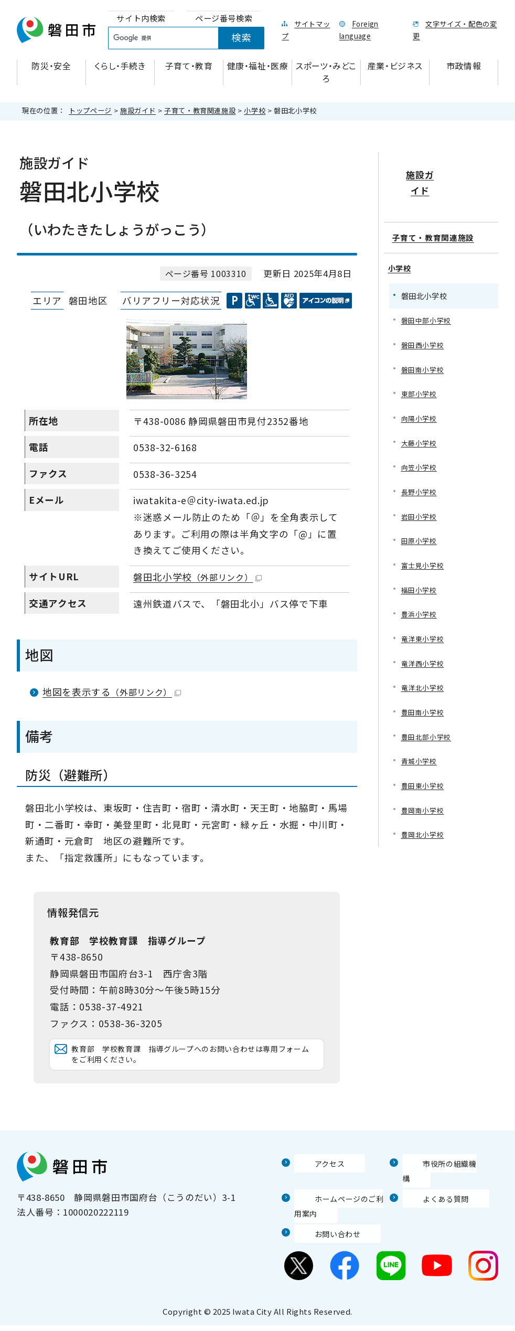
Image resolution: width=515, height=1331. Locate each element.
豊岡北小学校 (424, 841)
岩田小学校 (420, 513)
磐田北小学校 (197, 576)
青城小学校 (420, 766)
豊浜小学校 (420, 614)
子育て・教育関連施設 (199, 110)
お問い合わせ (322, 1239)
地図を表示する (111, 691)
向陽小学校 (420, 412)
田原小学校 (420, 538)
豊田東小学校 (424, 791)
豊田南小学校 (424, 715)
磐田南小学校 (424, 361)
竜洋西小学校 (424, 664)
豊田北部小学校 (428, 740)
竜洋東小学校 (424, 639)
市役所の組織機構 (439, 1184)
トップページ (90, 110)
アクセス (312, 1184)
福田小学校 (420, 588)
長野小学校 (420, 487)
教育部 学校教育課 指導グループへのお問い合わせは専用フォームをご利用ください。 (196, 1065)
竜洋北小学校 (424, 690)
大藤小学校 (420, 437)
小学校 (254, 110)
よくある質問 (430, 1204)
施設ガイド (138, 110)
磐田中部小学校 (428, 310)
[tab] (141, 18)
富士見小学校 (424, 563)
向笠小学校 (420, 462)
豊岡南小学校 (424, 816)
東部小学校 (420, 386)
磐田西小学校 (424, 336)
